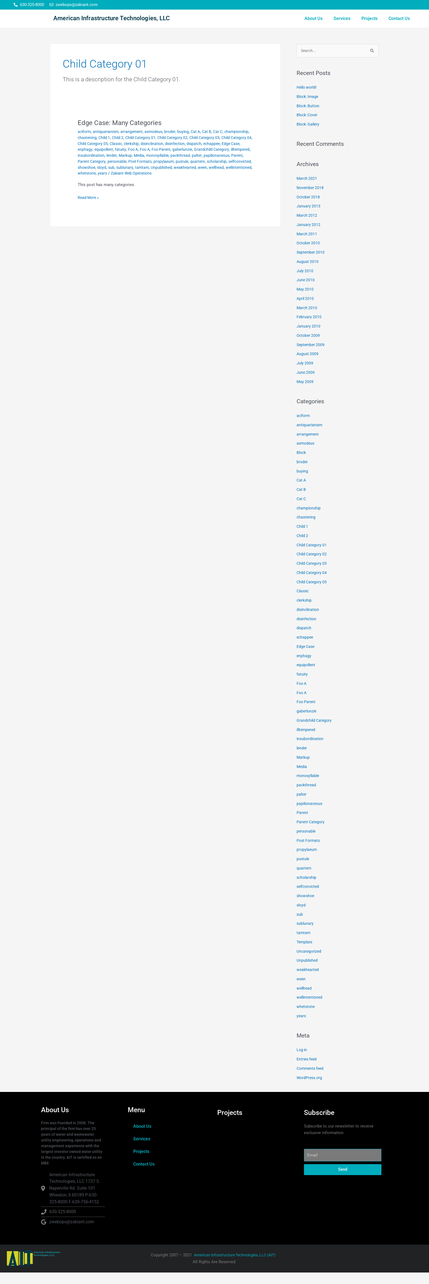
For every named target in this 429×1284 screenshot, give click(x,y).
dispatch (85, 160)
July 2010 (305, 282)
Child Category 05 (134, 154)
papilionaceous (152, 172)
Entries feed (307, 1070)
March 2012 (307, 226)
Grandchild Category (118, 166)
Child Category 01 (172, 148)
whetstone (231, 184)
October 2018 (309, 208)
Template (305, 953)
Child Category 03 (313, 574)
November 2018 (311, 198)
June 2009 (306, 383)
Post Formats (309, 851)
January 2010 (309, 337)
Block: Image (308, 107)
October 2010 (309, 254)
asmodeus (157, 142)
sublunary (86, 184)
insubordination (175, 166)
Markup (211, 166)
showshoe (210, 178)
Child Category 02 (206, 148)
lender (197, 166)
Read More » (89, 214)
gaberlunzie (88, 166)
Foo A (193, 160)
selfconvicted (186, 178)
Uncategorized (310, 962)
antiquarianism (107, 142)
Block (302, 464)
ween (167, 184)
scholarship (161, 178)
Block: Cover (308, 126)
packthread (114, 172)
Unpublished (124, 184)
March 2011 (307, 245)
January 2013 (309, 217)
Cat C (225, 142)
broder (175, 142)
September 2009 (311, 355)
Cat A (201, 142)
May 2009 (305, 392)
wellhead (182, 184)
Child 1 (133, 148)
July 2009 (305, 374)
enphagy (143, 160)
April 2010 (306, 309)
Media (225, 166)
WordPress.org (310, 1088)
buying (188, 142)
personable (223, 172)
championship (90, 148)
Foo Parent (224, 160)
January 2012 (309, 235)
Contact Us (399, 24)
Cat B (213, 142)
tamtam (104, 184)
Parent (174, 172)
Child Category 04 (100, 154)
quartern (141, 178)
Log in (302, 1061)
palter (131, 172)
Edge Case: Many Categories (123, 133)
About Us (314, 24)
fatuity (180, 160)
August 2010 (308, 272)
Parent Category (196, 172)
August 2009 (308, 365)
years (83, 190)
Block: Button (309, 117)
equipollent (163, 160)
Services (342, 24)
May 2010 (305, 300)
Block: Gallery (309, 135)
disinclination (199, 154)
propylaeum (105, 178)
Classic (159, 154)
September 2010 (311, 263)
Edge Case (124, 160)
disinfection (224, 154)
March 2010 (307, 319)
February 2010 (309, 328)
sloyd (226, 178)
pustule (125, 178)
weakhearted (149, 184)
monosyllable (90, 172)
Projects (369, 24)
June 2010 (306, 291)
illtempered (149, 166)
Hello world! (308, 98)
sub (236, 178)
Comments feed (311, 1079)
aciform (85, 142)
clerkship (176, 154)
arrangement (134, 142)
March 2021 (307, 189)
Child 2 (148, 148)
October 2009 (309, 346)
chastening (115, 148)
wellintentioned (206, 184)
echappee (104, 160)
